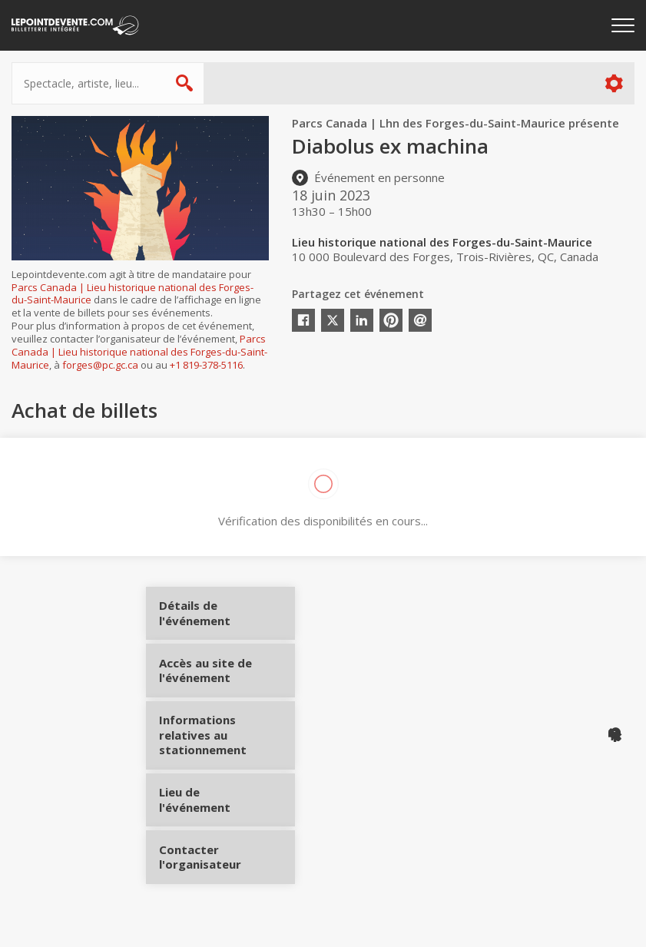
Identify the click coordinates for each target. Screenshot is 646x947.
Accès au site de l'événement (217, 683)
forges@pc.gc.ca (100, 365)
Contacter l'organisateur (217, 865)
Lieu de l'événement (217, 808)
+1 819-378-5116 (206, 365)
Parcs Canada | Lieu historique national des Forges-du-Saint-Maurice (132, 293)
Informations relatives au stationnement (217, 748)
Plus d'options (613, 83)
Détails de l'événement (217, 619)
